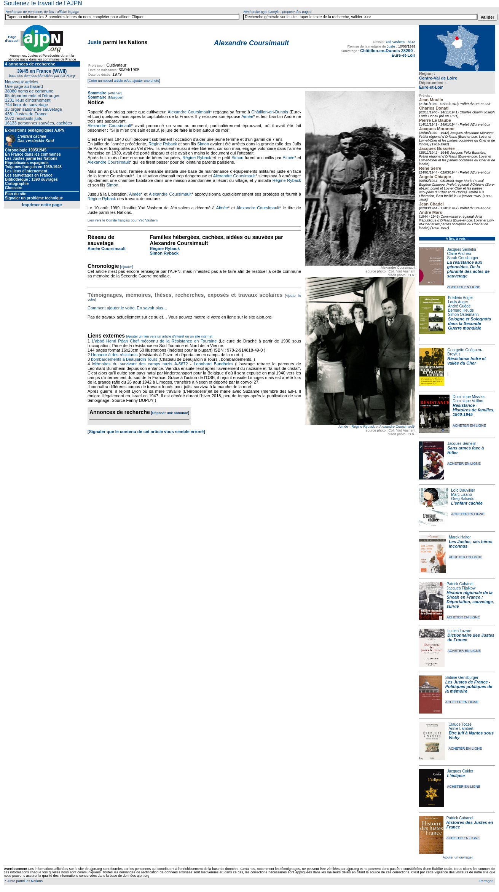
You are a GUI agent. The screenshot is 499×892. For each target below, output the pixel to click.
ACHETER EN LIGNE (463, 287)
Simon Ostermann (463, 314)
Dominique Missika (469, 397)
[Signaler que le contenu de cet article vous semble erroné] (146, 431)
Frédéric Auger (460, 298)
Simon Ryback (164, 253)
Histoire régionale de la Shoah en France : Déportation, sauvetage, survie (470, 599)
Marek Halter (459, 537)
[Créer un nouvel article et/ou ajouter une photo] (124, 81)
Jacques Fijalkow (460, 588)
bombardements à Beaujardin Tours (124, 359)
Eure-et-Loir (431, 87)
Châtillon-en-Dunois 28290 (386, 50)
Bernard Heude (461, 310)
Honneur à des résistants (114, 354)
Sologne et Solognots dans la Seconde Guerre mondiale (469, 323)
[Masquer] (115, 97)
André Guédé (459, 306)
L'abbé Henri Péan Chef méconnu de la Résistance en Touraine (154, 341)
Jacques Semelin (461, 249)
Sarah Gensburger (462, 258)
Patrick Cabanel (459, 584)
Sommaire (97, 93)
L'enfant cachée (467, 503)
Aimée (343, 426)
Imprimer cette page (42, 204)
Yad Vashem (395, 42)
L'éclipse (456, 775)
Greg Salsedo (462, 499)
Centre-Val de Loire (438, 78)
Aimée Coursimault (107, 248)
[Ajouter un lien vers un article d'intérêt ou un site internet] (169, 336)
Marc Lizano (461, 494)
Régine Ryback (363, 426)
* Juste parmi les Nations (23, 881)
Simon (203, 144)
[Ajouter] (126, 267)
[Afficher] (114, 93)
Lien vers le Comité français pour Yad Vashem (123, 220)
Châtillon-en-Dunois (269, 112)
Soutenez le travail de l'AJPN (43, 3)
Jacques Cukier (460, 771)
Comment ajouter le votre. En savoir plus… (127, 308)
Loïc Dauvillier (463, 490)
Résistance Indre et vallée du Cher (466, 360)
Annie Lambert (460, 728)
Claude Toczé (459, 724)
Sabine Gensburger (461, 677)
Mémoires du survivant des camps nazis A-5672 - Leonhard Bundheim (162, 364)
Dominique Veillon (468, 401)
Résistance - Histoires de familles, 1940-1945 (473, 410)
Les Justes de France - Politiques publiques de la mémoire (468, 686)
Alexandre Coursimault (396, 426)
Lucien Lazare (460, 631)
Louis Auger (458, 302)
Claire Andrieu (459, 254)
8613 (411, 42)
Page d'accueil (12, 39)
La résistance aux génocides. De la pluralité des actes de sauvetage (468, 269)
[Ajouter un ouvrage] (457, 857)
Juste (95, 42)
